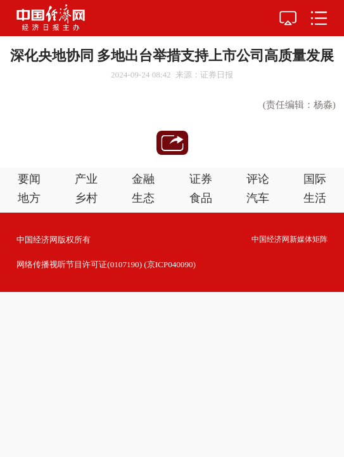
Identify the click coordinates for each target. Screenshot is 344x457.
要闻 (29, 179)
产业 (86, 179)
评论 (257, 179)
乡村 (86, 198)
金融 (143, 179)
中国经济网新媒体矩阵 (290, 239)
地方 (29, 198)
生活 (314, 198)
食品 (200, 198)
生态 (143, 198)
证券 (200, 179)
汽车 (257, 198)
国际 (314, 179)
